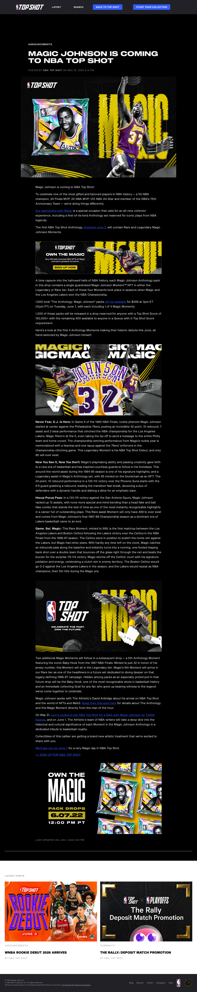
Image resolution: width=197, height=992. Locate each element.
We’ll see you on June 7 (51, 748)
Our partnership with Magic (53, 210)
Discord (140, 983)
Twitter (150, 983)
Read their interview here (99, 703)
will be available (115, 301)
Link (128, 7)
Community (107, 945)
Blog (131, 983)
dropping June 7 (95, 227)
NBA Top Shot (52, 70)
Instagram (160, 983)
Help (171, 983)
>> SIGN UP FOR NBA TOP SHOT (58, 754)
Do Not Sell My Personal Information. (76, 985)
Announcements (16, 945)
